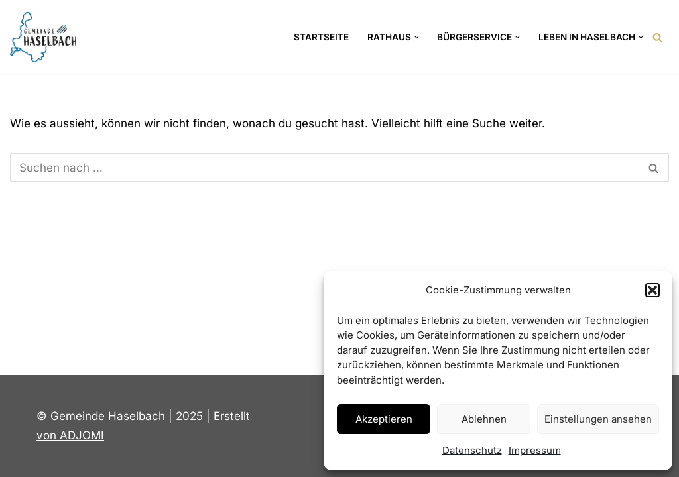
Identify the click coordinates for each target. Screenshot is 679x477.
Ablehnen (484, 419)
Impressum (535, 450)
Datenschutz (472, 450)
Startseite (321, 37)
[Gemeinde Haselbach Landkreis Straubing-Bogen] (43, 37)
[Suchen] (657, 37)
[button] (652, 290)
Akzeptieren (383, 419)
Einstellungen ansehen (598, 419)
